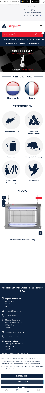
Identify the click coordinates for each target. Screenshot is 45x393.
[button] (4, 205)
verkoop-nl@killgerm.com (33, 12)
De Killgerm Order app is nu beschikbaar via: (9, 3)
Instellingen (22, 376)
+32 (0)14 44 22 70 (11, 315)
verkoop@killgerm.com (33, 10)
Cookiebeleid (23, 369)
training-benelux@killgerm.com (16, 353)
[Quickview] (4, 197)
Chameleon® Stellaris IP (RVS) (22, 240)
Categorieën (9, 34)
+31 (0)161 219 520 (33, 6)
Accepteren (22, 382)
